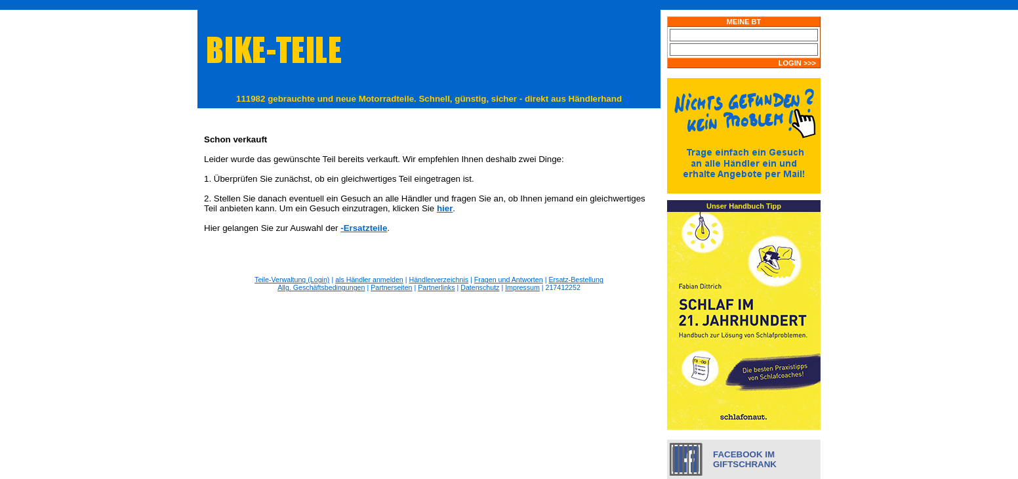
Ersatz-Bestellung (575, 279)
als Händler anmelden (369, 279)
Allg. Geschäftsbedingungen (321, 287)
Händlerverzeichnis (439, 279)
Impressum (522, 287)
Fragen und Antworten (508, 279)
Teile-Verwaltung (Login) (291, 279)
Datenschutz (479, 287)
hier (445, 208)
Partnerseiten (391, 287)
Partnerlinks (436, 287)
